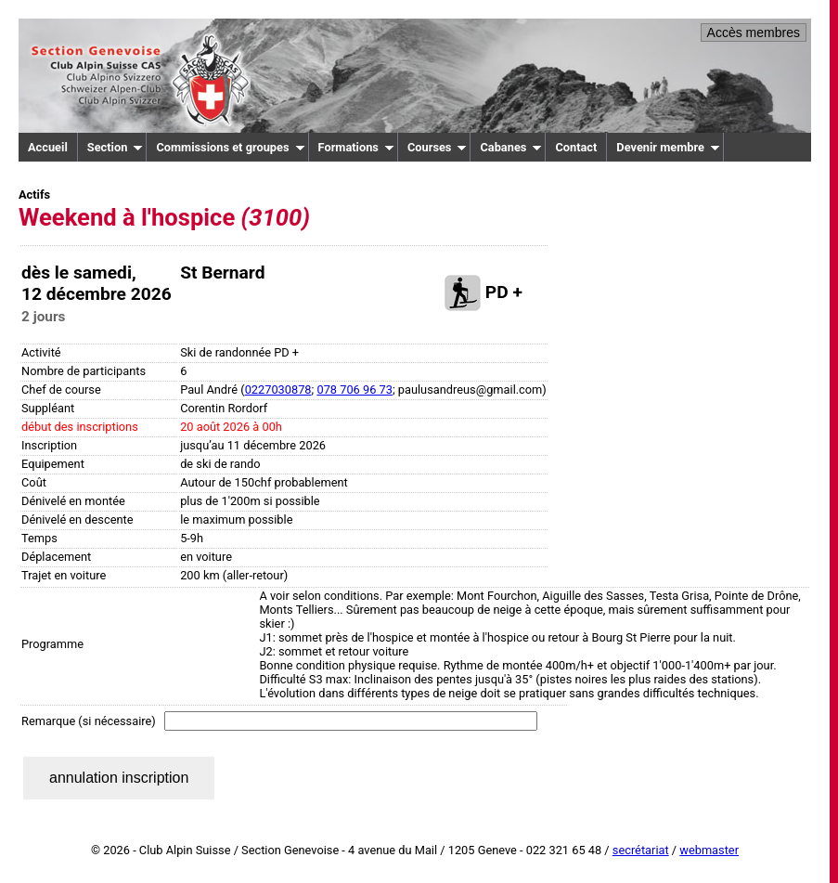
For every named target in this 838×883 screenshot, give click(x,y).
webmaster (709, 850)
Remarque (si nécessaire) (88, 721)
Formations (356, 147)
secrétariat (640, 850)
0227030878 (278, 389)
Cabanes (511, 147)
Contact (576, 147)
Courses (437, 147)
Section (115, 147)
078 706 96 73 (354, 389)
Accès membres (753, 32)
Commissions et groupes (230, 147)
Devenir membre (668, 147)
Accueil (48, 147)
